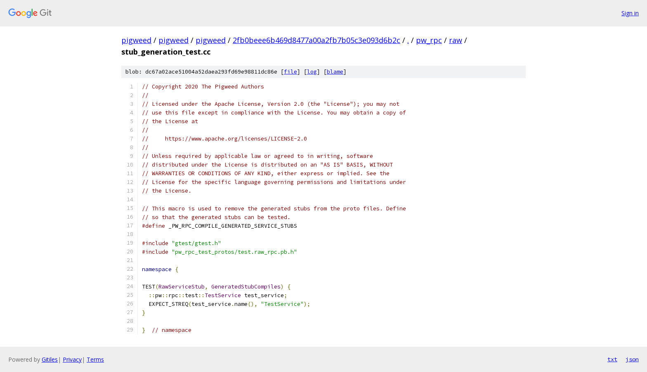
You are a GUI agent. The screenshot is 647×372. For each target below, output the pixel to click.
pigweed (136, 40)
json (632, 359)
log (312, 71)
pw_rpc (429, 40)
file (290, 71)
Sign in (630, 13)
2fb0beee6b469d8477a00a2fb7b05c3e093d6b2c (316, 40)
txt (612, 359)
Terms (95, 359)
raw (455, 40)
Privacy (72, 359)
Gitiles (50, 359)
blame (335, 71)
